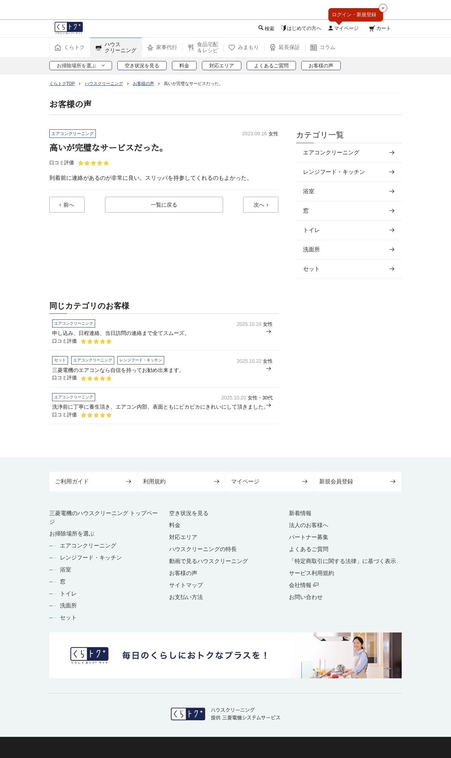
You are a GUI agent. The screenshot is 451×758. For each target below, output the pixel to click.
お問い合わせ (306, 597)
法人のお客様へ (308, 525)
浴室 (65, 570)
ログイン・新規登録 (354, 14)
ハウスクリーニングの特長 (203, 549)
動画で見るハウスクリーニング (208, 561)
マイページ (269, 481)
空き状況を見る (189, 513)
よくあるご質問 (308, 549)
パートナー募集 (308, 537)
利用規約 (181, 481)
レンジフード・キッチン (91, 558)
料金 (174, 525)
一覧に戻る (164, 205)
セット (68, 618)
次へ (259, 205)
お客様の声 (183, 573)
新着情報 (300, 513)
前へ (68, 205)
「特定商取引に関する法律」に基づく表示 (342, 561)
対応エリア (183, 537)
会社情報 (304, 585)
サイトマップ (186, 585)
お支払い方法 (186, 597)
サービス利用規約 (311, 573)
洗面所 (68, 606)
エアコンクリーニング (88, 546)
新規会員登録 (357, 481)
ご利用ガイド (93, 481)
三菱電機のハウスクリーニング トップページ (103, 517)
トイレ (68, 594)
